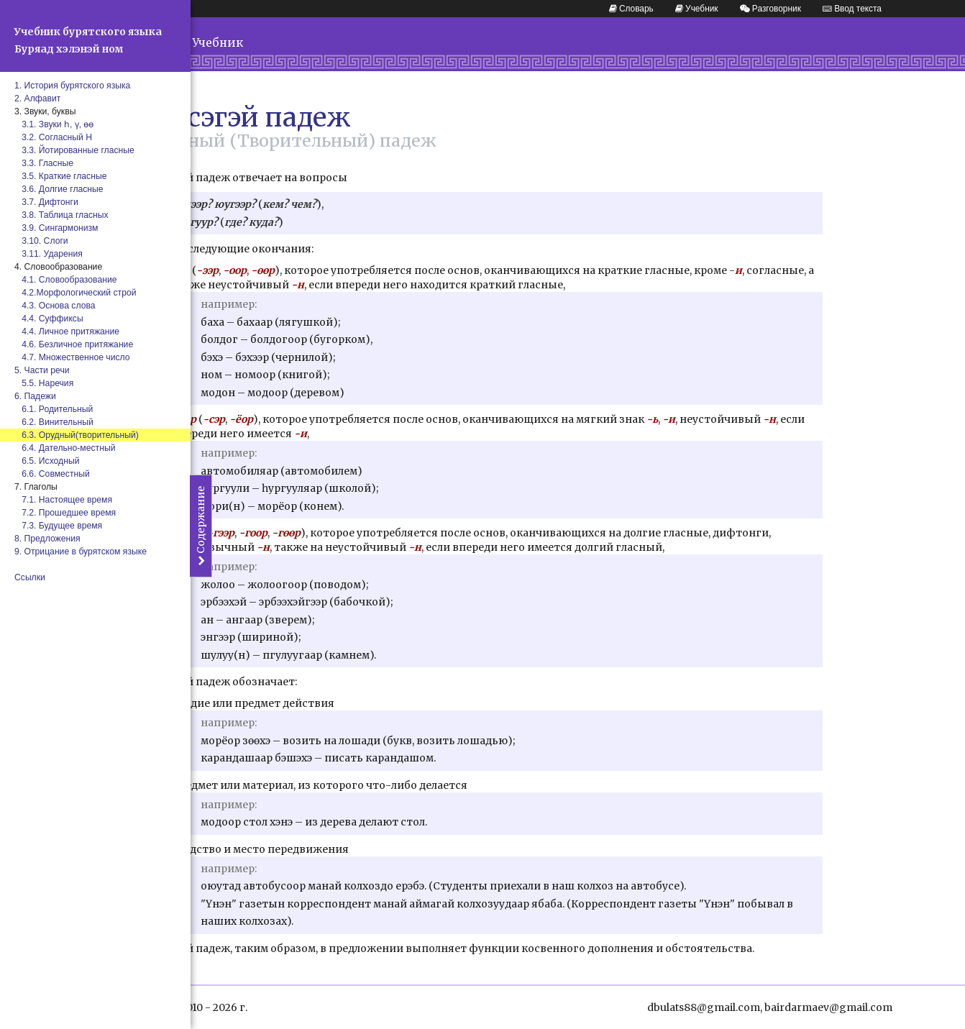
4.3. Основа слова (55, 306)
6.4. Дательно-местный (64, 448)
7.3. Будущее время (58, 526)
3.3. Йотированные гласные (74, 150)
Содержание (200, 526)
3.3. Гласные (43, 163)
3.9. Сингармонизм (56, 228)
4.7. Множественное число (72, 357)
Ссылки (29, 577)
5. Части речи (42, 370)
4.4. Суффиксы (48, 319)
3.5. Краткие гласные (60, 176)
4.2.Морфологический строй (75, 293)
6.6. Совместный (52, 474)
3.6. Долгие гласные (59, 189)
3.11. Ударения (48, 254)
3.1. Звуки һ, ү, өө (54, 124)
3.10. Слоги (41, 241)
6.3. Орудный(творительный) (76, 435)
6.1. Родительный (53, 409)
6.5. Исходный (47, 461)
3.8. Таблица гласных (61, 215)
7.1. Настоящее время (63, 500)
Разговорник (770, 9)
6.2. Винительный (53, 422)
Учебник (696, 9)
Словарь (631, 9)
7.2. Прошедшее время (65, 513)
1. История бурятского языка (72, 86)
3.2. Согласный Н (53, 137)
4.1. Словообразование (65, 280)
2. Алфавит (37, 98)
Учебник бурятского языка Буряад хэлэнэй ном (88, 40)
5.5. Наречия (43, 383)
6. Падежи (35, 396)
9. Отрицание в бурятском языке (80, 551)
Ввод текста (852, 9)
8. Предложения (47, 539)
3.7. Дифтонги (46, 202)
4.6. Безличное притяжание (73, 344)
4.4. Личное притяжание (66, 331)
